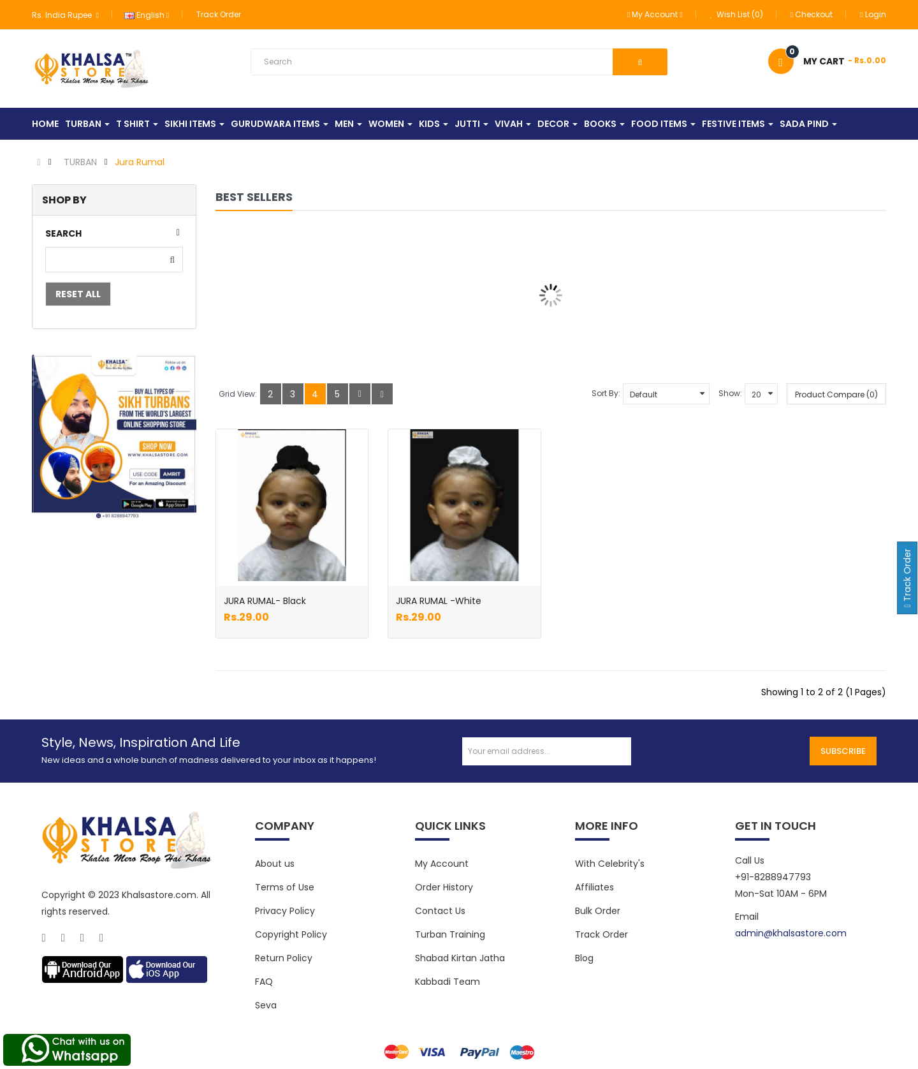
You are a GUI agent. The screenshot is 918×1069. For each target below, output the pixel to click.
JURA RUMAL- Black (265, 600)
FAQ (264, 981)
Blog (584, 958)
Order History (444, 887)
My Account (442, 863)
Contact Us (440, 910)
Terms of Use (284, 887)
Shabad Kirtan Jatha (460, 958)
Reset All (78, 294)
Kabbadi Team (447, 981)
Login (872, 14)
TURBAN (80, 162)
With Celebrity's (610, 863)
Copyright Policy (291, 934)
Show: (730, 393)
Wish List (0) (736, 14)
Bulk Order (597, 910)
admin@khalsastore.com (791, 933)
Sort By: (606, 393)
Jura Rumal (139, 162)
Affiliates (594, 887)
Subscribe (843, 751)
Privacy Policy (285, 910)
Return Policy (283, 958)
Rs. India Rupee (65, 15)
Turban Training (450, 934)
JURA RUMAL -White (438, 600)
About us (275, 863)
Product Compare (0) (836, 394)
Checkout (811, 14)
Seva (266, 1005)
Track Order (218, 14)
